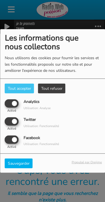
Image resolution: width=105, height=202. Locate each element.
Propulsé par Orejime (87, 162)
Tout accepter (19, 88)
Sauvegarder (19, 163)
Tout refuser (51, 88)
